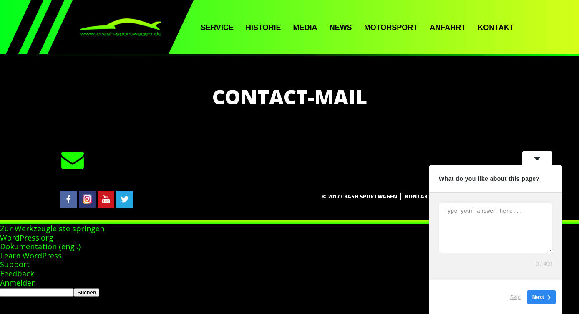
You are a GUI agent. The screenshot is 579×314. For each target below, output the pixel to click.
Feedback (17, 273)
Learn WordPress (31, 256)
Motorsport (391, 27)
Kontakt (496, 27)
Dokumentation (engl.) (40, 246)
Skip (515, 297)
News (341, 27)
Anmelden (18, 283)
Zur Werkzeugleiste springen (52, 228)
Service (217, 27)
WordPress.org (26, 238)
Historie (263, 27)
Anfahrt (448, 27)
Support (15, 264)
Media (305, 27)
